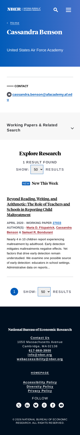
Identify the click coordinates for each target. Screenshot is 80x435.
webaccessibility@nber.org (40, 359)
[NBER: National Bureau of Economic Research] (25, 10)
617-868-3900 (40, 350)
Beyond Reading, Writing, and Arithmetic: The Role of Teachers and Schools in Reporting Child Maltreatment (38, 206)
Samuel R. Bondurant (37, 232)
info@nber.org (40, 354)
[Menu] (68, 9)
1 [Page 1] (14, 292)
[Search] (55, 9)
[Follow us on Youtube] (61, 405)
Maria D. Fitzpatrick (40, 227)
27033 (57, 223)
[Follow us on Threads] (44, 405)
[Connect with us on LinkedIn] (27, 405)
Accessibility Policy (40, 382)
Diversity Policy (40, 386)
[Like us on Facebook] (52, 405)
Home (14, 22)
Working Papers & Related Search (32, 127)
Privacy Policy (40, 390)
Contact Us (40, 337)
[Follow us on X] (18, 405)
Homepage (40, 372)
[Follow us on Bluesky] (35, 405)
